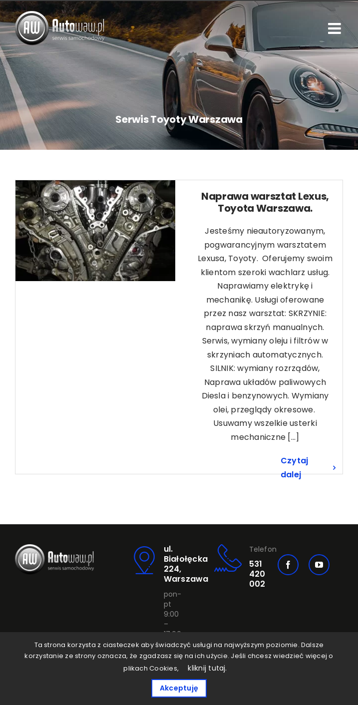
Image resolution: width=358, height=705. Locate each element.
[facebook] (288, 564)
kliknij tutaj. (207, 668)
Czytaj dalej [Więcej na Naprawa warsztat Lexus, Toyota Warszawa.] (294, 467)
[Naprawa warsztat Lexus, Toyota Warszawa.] (95, 230)
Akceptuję (179, 688)
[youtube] (319, 564)
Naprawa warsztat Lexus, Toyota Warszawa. (265, 202)
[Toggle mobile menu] (335, 28)
